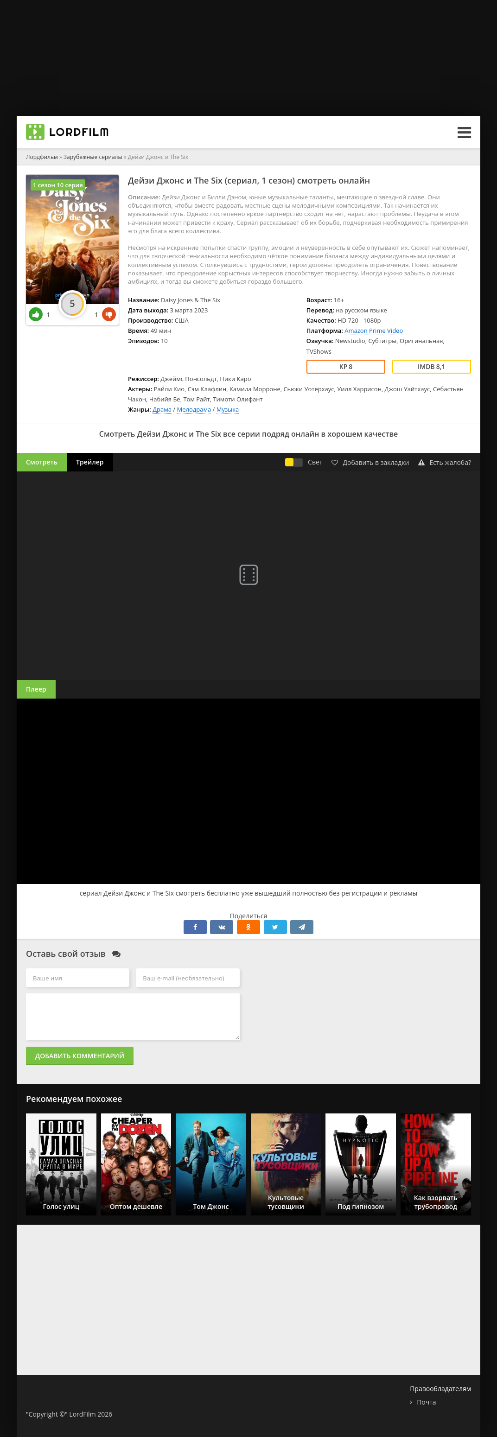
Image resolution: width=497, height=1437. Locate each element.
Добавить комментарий (79, 1055)
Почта (426, 1402)
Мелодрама (194, 409)
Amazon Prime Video (373, 330)
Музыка (228, 409)
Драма (162, 409)
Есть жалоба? (444, 462)
